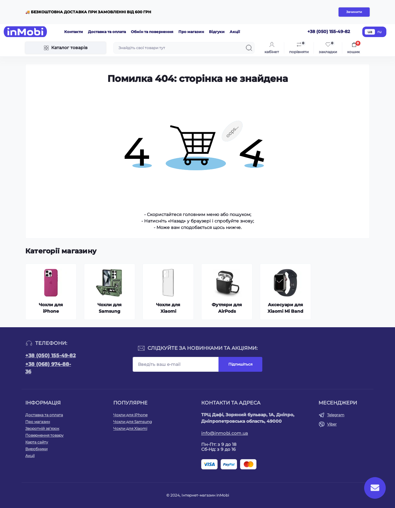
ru (379, 31)
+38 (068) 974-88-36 (48, 368)
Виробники (36, 449)
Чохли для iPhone (130, 415)
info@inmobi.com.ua (224, 433)
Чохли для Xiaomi (130, 428)
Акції (235, 31)
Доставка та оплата (107, 31)
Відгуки (217, 31)
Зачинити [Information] (354, 12)
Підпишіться (240, 364)
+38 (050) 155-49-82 (50, 355)
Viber (332, 424)
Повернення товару (44, 435)
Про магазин (191, 31)
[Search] (249, 48)
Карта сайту (36, 442)
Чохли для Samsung (132, 421)
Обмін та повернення (152, 31)
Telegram (335, 415)
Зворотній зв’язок (42, 428)
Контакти (73, 31)
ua (370, 31)
